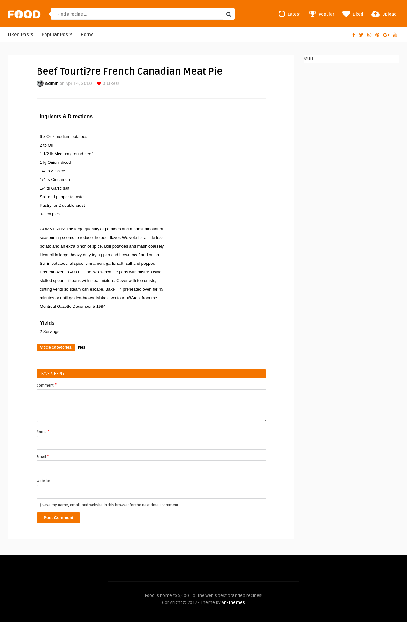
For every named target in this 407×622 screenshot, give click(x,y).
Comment (47, 385)
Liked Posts (20, 35)
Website (43, 481)
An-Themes (233, 602)
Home (87, 35)
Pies (81, 347)
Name (43, 431)
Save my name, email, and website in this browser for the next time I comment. (110, 505)
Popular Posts (57, 35)
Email (43, 456)
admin (52, 83)
